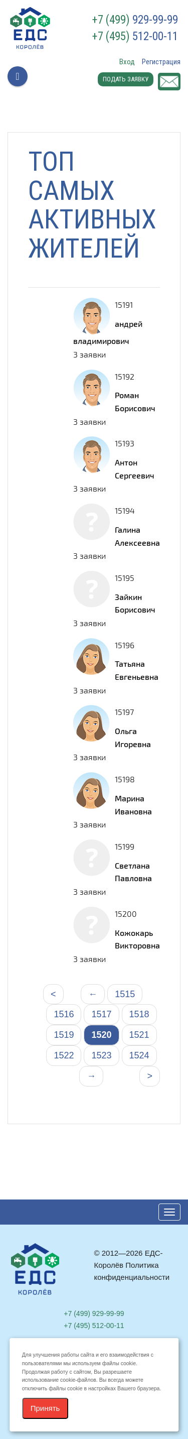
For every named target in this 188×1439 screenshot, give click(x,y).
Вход (127, 61)
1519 (64, 1035)
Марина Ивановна (133, 804)
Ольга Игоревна (133, 737)
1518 (139, 1014)
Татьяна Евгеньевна (136, 670)
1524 (139, 1055)
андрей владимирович (107, 332)
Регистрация (161, 61)
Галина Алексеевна (137, 536)
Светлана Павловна (133, 872)
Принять (45, 1408)
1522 (64, 1055)
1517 (101, 1014)
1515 (125, 994)
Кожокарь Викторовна (137, 939)
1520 (101, 1035)
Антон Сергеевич (134, 468)
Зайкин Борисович (135, 603)
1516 (64, 1014)
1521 (139, 1035)
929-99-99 (135, 20)
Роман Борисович (135, 401)
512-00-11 (135, 37)
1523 (101, 1055)
